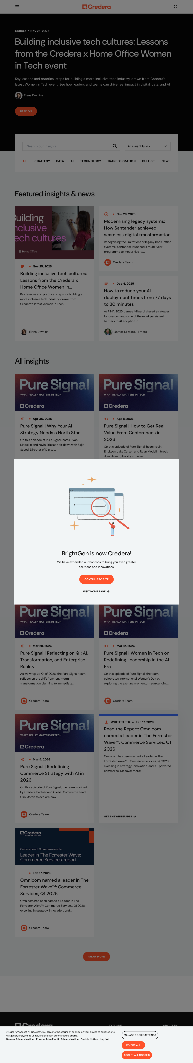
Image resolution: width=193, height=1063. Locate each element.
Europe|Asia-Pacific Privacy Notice (57, 1039)
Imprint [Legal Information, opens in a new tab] (104, 1039)
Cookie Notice (89, 1039)
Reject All (133, 1045)
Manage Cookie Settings (140, 1035)
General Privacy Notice (20, 1039)
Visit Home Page (96, 591)
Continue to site (96, 579)
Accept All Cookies (137, 1055)
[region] (96, 1044)
